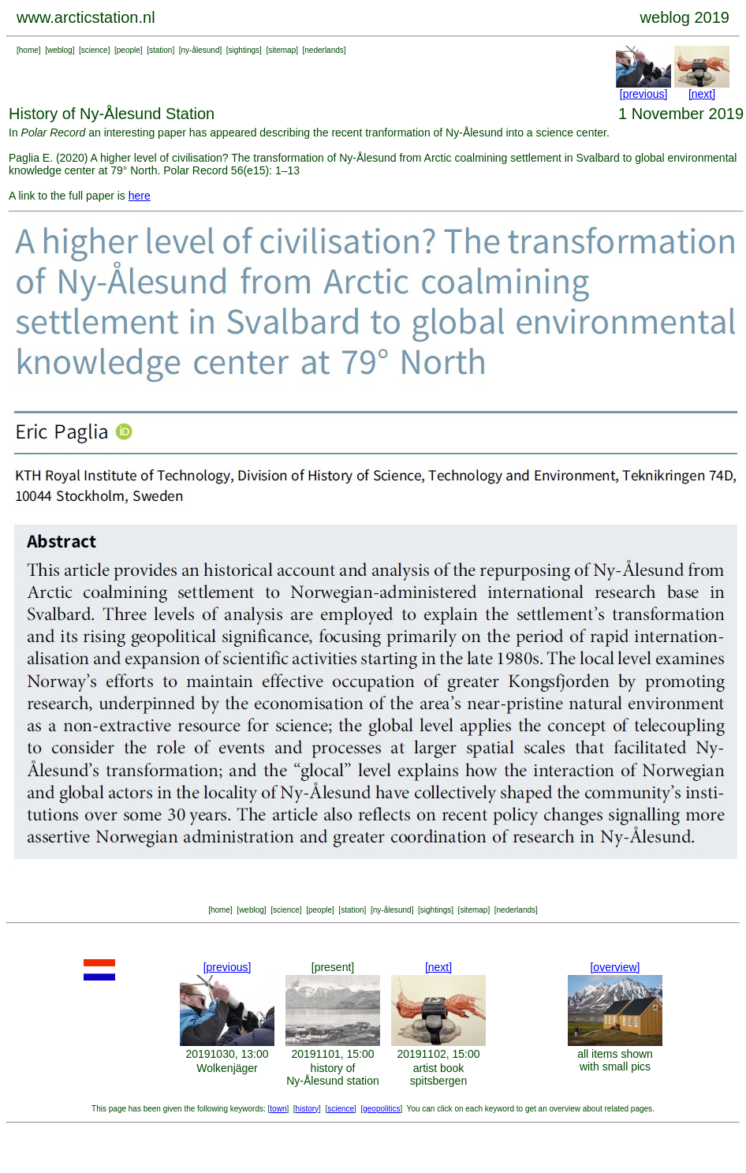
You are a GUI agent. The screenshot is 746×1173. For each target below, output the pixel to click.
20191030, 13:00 (226, 1054)
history (307, 1108)
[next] (701, 94)
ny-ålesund (200, 50)
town (278, 1108)
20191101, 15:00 (332, 1054)
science (94, 50)
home (29, 50)
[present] (332, 967)
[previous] (644, 94)
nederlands (323, 50)
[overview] (615, 967)
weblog (60, 50)
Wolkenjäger (227, 1068)
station (160, 50)
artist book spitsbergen (438, 1074)
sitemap (282, 50)
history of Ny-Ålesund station (332, 1074)
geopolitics (381, 1108)
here (140, 195)
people (128, 50)
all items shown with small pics (615, 1060)
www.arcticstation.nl (86, 17)
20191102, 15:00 (438, 1054)
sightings (244, 50)
